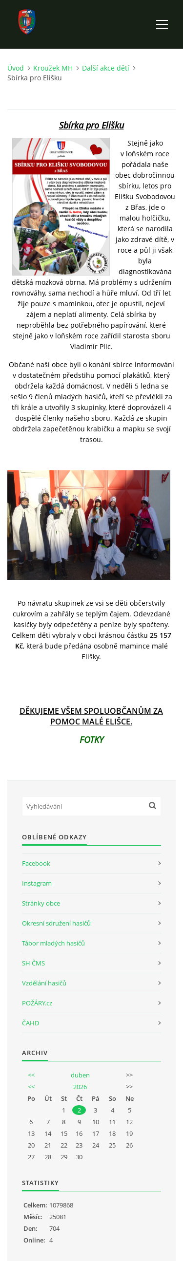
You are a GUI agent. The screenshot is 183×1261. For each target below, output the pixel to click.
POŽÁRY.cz (37, 1003)
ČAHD (30, 1023)
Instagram (37, 883)
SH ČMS (33, 963)
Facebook (36, 863)
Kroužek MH (53, 68)
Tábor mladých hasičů (53, 943)
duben (80, 1075)
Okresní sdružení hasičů (56, 923)
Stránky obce (41, 903)
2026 (80, 1086)
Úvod (15, 68)
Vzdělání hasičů (44, 983)
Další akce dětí (105, 68)
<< (31, 1075)
